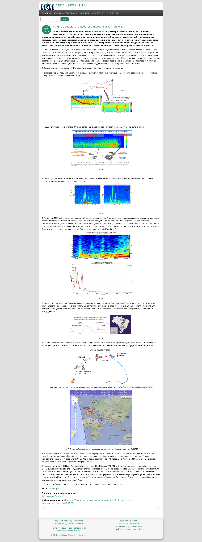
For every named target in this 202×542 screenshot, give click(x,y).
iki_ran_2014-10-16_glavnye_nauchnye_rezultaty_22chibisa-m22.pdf (98, 500)
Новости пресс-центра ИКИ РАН (58, 503)
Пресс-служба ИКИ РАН (129, 521)
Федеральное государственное (69, 521)
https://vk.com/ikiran (134, 526)
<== (44, 507)
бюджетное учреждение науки (69, 523)
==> (158, 507)
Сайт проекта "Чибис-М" (53, 496)
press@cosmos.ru (132, 523)
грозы (58, 489)
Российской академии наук (69, 530)
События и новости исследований (59, 13)
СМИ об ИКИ (113, 13)
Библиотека (98, 13)
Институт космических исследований (69, 528)
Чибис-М (51, 489)
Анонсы (85, 13)
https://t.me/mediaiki (134, 529)
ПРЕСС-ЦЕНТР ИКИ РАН (72, 5)
